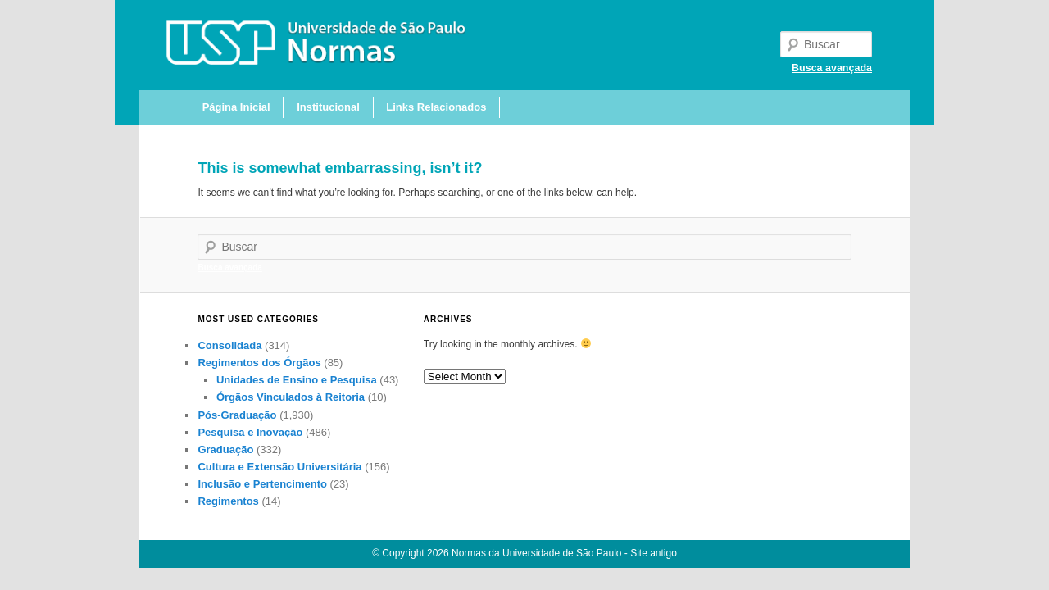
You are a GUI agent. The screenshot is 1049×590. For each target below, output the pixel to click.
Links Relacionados (436, 107)
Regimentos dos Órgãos (259, 362)
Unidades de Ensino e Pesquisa (296, 380)
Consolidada (229, 345)
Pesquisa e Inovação (250, 432)
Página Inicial (236, 107)
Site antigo (653, 553)
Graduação (225, 449)
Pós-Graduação (237, 415)
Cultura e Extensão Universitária (279, 467)
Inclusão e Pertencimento (262, 484)
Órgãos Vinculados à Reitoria (290, 397)
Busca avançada (832, 68)
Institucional (328, 107)
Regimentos (228, 501)
